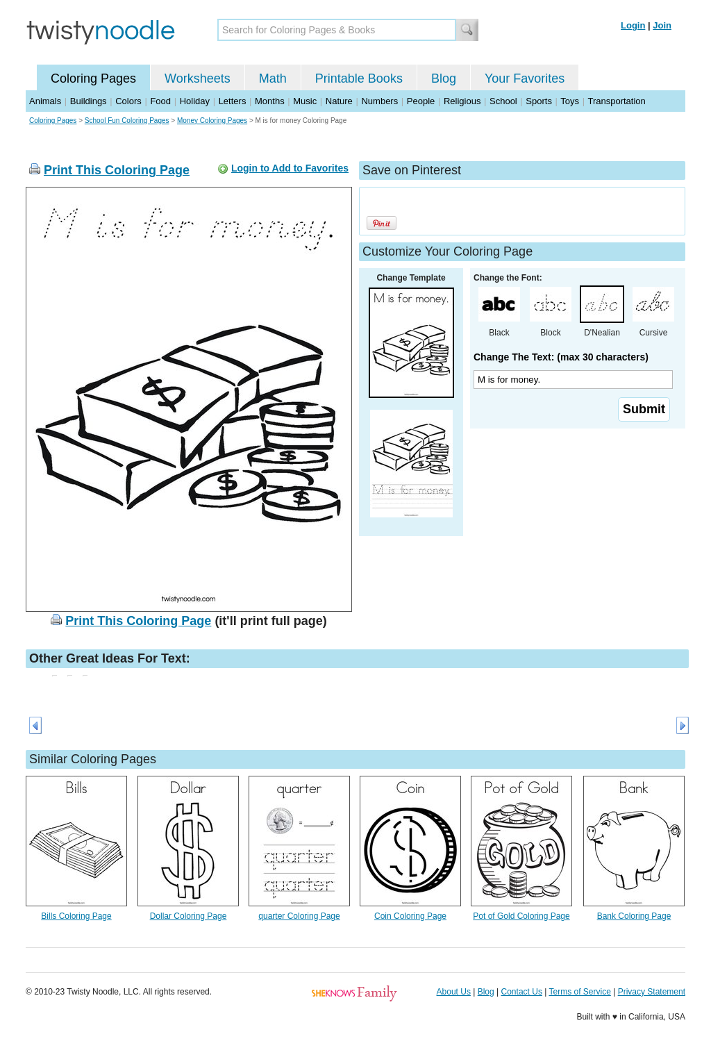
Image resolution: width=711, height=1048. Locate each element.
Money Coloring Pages (212, 120)
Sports (539, 101)
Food (160, 101)
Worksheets (198, 78)
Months (270, 101)
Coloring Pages (93, 78)
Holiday (195, 101)
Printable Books (359, 78)
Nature (339, 101)
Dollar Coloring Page (188, 916)
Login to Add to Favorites (290, 168)
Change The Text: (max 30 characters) (561, 357)
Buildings (88, 101)
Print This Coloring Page (117, 170)
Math (273, 78)
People (421, 101)
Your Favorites (524, 78)
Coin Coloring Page (410, 916)
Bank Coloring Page (634, 916)
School (503, 101)
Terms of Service (579, 992)
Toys (569, 101)
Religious (462, 101)
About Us (454, 992)
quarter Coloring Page (299, 916)
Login (633, 25)
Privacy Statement (651, 992)
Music (305, 101)
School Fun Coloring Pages (127, 120)
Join (662, 25)
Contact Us (521, 992)
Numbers (379, 101)
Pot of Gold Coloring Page (521, 916)
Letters (232, 101)
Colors (128, 101)
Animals (45, 101)
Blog (443, 78)
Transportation (616, 101)
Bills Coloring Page (76, 916)
